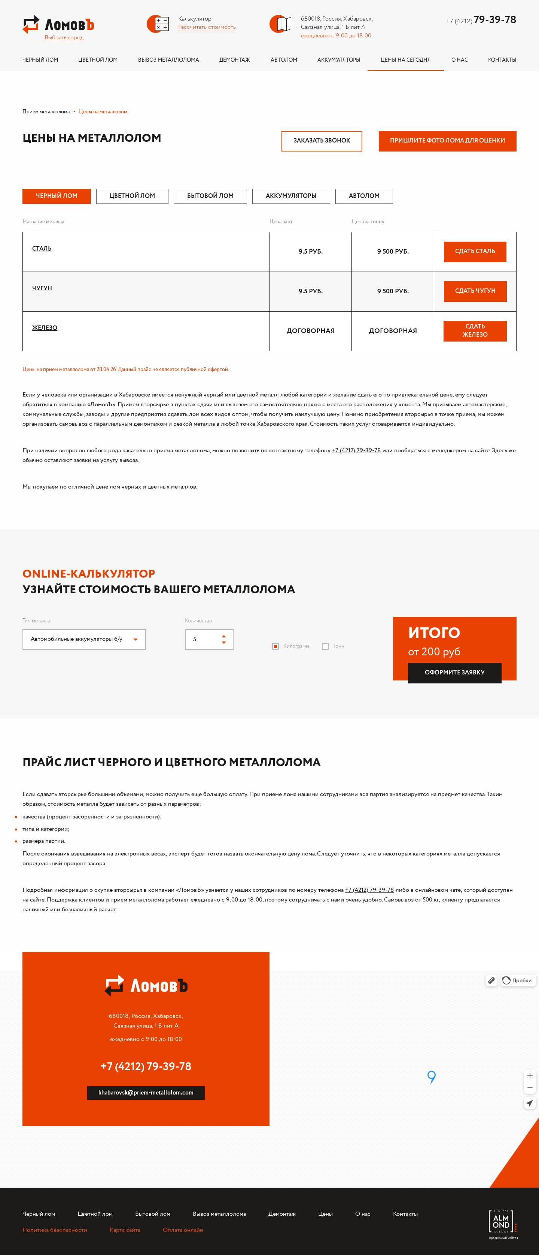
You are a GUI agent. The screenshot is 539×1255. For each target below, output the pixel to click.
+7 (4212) (481, 21)
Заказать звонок (321, 141)
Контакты (502, 60)
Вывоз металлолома (168, 60)
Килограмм (296, 646)
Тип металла (36, 621)
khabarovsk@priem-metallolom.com (146, 1093)
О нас (459, 60)
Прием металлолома (46, 112)
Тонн (338, 646)
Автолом (284, 60)
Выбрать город (64, 37)
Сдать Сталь (475, 251)
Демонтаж (234, 60)
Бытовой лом (152, 1214)
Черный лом (40, 60)
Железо (44, 328)
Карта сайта (125, 1230)
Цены (325, 1214)
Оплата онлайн (183, 1230)
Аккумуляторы (338, 60)
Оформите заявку (455, 672)
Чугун (42, 288)
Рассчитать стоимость (207, 27)
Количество (198, 621)
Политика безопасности (54, 1230)
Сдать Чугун (475, 291)
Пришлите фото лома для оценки (447, 141)
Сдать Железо (475, 330)
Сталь (42, 249)
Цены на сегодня (406, 60)
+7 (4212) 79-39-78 (356, 450)
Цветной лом (98, 60)
